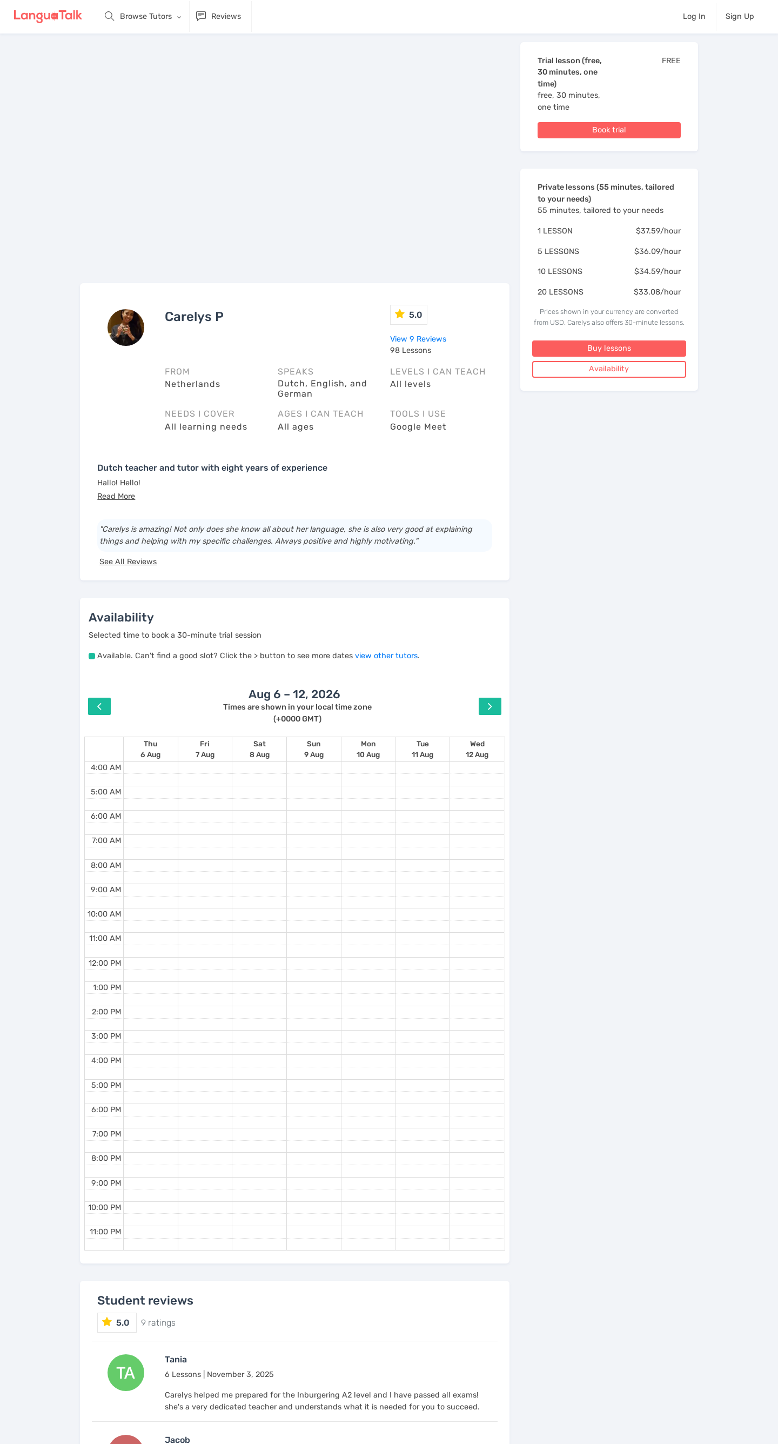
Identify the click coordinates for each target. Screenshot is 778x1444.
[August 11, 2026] (422, 749)
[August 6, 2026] (150, 749)
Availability (609, 368)
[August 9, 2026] (314, 749)
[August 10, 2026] (368, 749)
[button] (116, 496)
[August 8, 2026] (259, 749)
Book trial (609, 130)
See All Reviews (128, 561)
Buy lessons (609, 348)
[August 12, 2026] (477, 749)
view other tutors (386, 655)
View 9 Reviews (418, 339)
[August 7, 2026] (205, 749)
